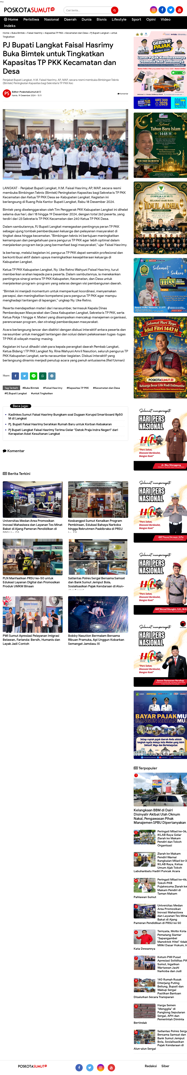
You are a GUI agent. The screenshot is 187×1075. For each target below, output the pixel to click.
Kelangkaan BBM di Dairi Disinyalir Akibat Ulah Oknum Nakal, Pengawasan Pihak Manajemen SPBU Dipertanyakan (160, 816)
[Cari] (180, 22)
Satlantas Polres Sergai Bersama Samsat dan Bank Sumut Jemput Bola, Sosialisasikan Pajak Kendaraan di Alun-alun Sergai (96, 584)
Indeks (10, 26)
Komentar (123, 94)
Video (166, 19)
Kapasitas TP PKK (54, 32)
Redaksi (151, 1066)
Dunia (86, 19)
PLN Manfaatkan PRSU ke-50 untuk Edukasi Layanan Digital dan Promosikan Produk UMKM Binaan (31, 582)
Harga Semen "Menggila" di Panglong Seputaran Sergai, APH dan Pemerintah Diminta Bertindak (159, 1014)
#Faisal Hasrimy (52, 388)
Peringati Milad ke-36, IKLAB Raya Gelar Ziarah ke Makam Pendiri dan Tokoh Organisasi (172, 838)
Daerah (70, 19)
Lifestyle (119, 19)
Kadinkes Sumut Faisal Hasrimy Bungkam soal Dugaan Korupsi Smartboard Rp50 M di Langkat (65, 416)
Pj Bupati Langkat (99, 32)
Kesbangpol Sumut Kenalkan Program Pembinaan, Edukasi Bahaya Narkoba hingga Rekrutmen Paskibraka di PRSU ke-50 (95, 527)
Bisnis (102, 19)
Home (11, 19)
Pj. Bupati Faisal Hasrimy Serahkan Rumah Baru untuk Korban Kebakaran (60, 424)
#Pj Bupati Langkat (16, 393)
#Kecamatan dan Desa (106, 388)
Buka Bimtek (18, 32)
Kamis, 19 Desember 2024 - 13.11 (26, 95)
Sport (136, 19)
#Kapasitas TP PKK (78, 388)
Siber (165, 1066)
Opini (151, 19)
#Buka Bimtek (30, 388)
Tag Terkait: (11, 388)
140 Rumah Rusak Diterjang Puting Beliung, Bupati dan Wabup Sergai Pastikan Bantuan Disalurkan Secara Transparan (159, 988)
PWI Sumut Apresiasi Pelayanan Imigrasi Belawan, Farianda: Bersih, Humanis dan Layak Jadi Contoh (31, 640)
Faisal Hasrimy (35, 32)
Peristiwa (31, 19)
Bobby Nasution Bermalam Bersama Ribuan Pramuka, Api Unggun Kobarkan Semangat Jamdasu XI (96, 640)
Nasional (51, 19)
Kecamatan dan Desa (76, 32)
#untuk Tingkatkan (42, 393)
